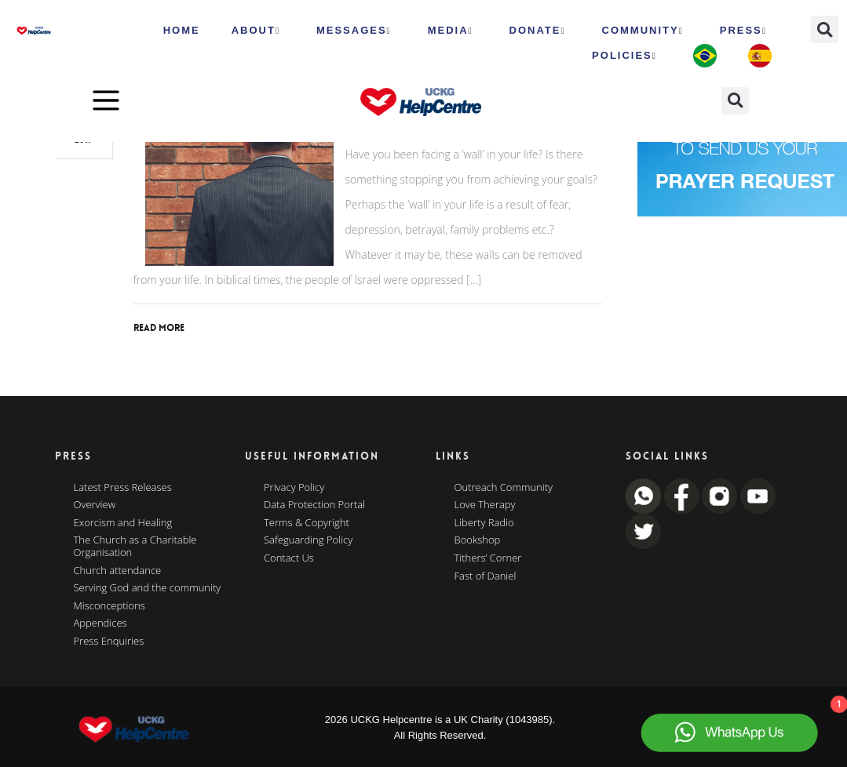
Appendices (100, 623)
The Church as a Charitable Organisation (135, 546)
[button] (824, 29)
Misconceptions (109, 606)
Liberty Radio (484, 523)
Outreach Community (504, 488)
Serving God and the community (147, 588)
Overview (95, 505)
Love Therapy (485, 505)
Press (743, 30)
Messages (354, 30)
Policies (624, 55)
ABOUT (256, 30)
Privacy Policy (294, 488)
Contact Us (289, 558)
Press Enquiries (109, 641)
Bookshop (478, 540)
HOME (181, 30)
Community (643, 30)
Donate (537, 30)
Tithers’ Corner (488, 558)
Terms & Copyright (306, 523)
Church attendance (118, 571)
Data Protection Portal (314, 505)
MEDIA (450, 30)
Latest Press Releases (123, 488)
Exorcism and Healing (123, 523)
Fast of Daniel (486, 576)
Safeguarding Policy (308, 540)
